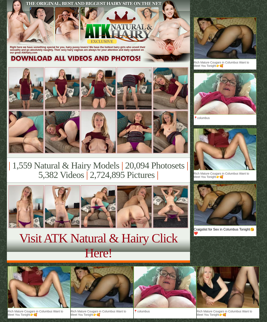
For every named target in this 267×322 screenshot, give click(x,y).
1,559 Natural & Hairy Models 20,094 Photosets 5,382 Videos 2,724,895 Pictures (98, 170)
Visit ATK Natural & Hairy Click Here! (98, 245)
